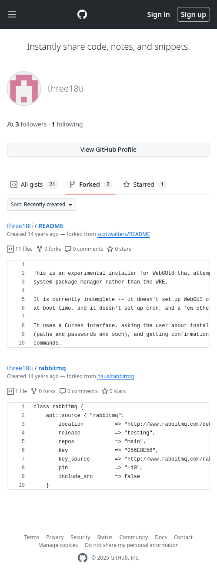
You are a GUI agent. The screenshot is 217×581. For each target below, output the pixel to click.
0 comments (83, 249)
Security (80, 537)
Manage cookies (58, 545)
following (67, 124)
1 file (17, 391)
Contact (183, 537)
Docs (161, 537)
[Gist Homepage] (82, 14)
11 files (20, 249)
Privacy (54, 537)
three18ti (20, 226)
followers (27, 124)
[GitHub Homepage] (82, 558)
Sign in (158, 14)
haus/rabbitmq (115, 376)
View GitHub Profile (108, 149)
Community (134, 537)
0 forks (48, 249)
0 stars (119, 249)
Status (104, 537)
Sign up (193, 14)
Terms (32, 537)
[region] (108, 304)
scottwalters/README (123, 234)
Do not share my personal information (132, 545)
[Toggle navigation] (12, 14)
